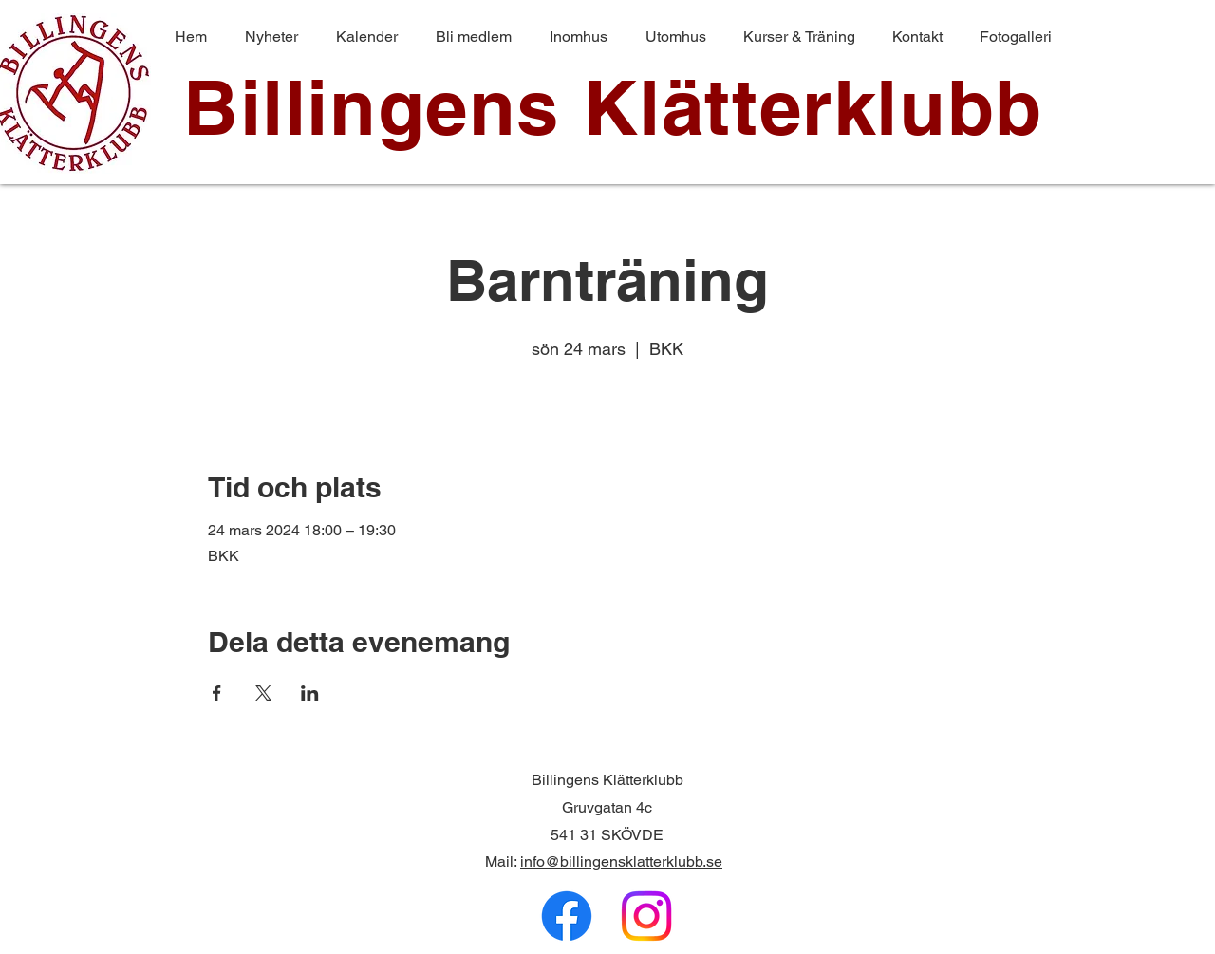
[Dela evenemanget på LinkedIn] (310, 693)
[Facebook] (566, 916)
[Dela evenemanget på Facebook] (217, 693)
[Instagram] (646, 916)
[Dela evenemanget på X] (263, 693)
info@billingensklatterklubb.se (621, 861)
